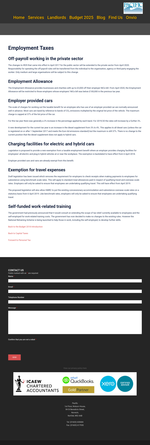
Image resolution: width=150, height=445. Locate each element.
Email (11, 287)
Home (19, 17)
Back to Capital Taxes (18, 233)
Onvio (131, 17)
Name (11, 276)
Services (36, 17)
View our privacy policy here (74, 368)
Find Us (116, 17)
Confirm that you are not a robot (22, 339)
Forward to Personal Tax (19, 240)
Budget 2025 (81, 17)
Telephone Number (16, 297)
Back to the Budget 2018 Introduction (25, 226)
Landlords (56, 17)
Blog (101, 17)
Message (12, 308)
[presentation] (26, 347)
